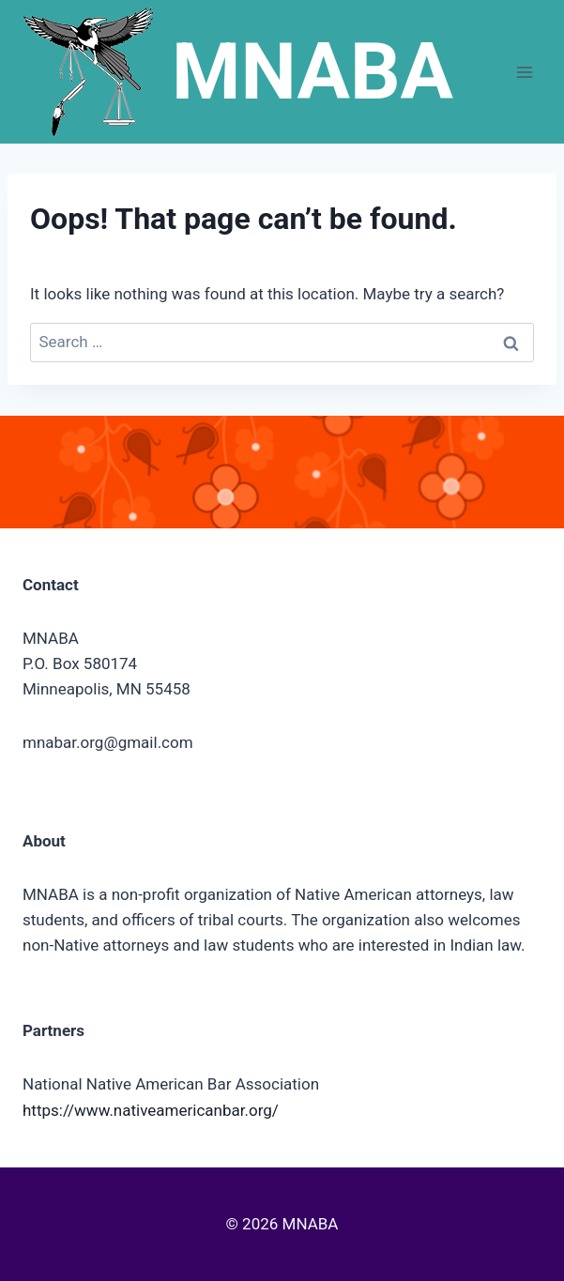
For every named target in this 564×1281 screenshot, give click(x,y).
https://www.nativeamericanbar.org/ (151, 1110)
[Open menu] (524, 71)
